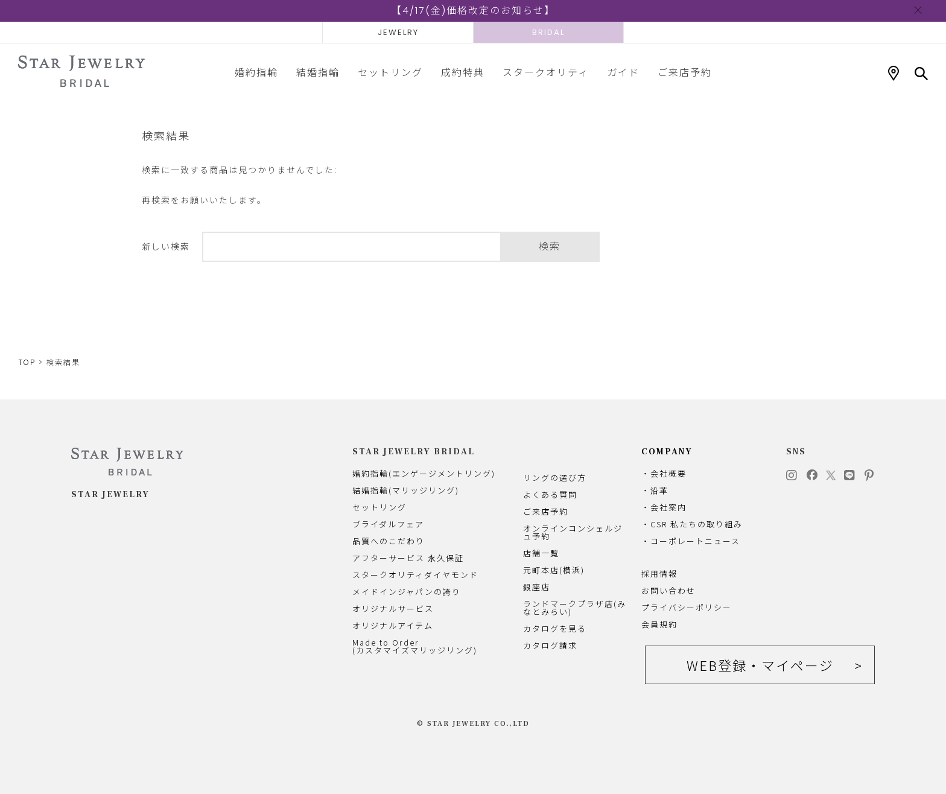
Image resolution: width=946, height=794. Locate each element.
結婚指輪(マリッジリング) (405, 490)
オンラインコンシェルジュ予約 (573, 532)
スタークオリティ (546, 72)
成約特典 (462, 72)
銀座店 (536, 586)
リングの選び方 (554, 477)
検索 (549, 246)
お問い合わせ (668, 590)
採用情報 (659, 573)
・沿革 (654, 490)
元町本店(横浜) (554, 570)
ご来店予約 (685, 72)
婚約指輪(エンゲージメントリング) (423, 473)
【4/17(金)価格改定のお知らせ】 (473, 10)
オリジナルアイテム (392, 625)
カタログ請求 (550, 645)
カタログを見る (554, 628)
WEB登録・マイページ (760, 665)
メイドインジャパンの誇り (406, 591)
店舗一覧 (541, 553)
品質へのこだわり (388, 541)
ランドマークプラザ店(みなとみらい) (574, 607)
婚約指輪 (256, 72)
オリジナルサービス (393, 608)
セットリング (390, 72)
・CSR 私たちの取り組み (692, 524)
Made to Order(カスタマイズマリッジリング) (414, 646)
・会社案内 (664, 507)
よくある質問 (550, 494)
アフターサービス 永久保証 (408, 558)
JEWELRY (398, 32)
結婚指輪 (318, 72)
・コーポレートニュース (690, 541)
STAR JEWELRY (110, 494)
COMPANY (667, 452)
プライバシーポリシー (686, 607)
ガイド (623, 72)
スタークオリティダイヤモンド (415, 574)
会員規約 (659, 624)
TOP (27, 362)
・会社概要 (664, 473)
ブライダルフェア (388, 524)
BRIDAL (548, 32)
